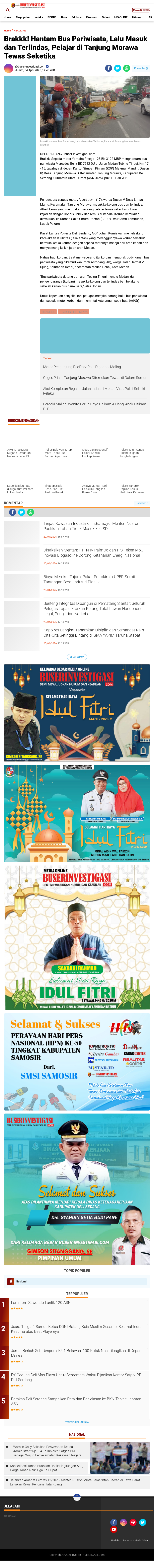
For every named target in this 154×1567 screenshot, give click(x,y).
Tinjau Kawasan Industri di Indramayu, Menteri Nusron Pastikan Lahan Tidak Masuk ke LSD (96, 527)
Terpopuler (23, 17)
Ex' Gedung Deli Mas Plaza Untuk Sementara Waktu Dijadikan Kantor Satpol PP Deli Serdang (76, 1379)
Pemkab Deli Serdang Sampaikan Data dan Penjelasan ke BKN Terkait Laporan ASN (77, 1403)
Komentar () (141, 68)
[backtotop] (77, 1498)
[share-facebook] (108, 68)
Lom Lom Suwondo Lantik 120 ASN (52, 1303)
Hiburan (137, 17)
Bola (64, 17)
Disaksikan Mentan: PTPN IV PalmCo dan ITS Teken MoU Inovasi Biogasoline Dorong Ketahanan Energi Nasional (95, 558)
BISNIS (52, 17)
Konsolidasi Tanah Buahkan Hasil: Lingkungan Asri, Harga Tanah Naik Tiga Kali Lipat (46, 1469)
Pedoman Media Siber (124, 1546)
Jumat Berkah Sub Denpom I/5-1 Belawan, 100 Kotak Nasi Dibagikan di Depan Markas (73, 1354)
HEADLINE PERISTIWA (74, 312)
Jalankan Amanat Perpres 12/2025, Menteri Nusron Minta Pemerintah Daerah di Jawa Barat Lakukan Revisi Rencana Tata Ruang (75, 1483)
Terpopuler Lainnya (77, 1423)
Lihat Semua (77, 657)
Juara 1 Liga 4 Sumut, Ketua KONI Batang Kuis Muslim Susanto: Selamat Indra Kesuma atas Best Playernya (79, 1330)
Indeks (38, 17)
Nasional (21, 1281)
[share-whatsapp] (126, 68)
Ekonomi (91, 17)
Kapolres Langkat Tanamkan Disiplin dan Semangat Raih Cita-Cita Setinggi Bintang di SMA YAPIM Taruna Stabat (93, 638)
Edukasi (77, 17)
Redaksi (116, 1541)
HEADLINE (121, 17)
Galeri (106, 17)
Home (7, 17)
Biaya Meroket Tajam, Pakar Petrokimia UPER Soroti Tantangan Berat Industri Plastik (95, 581)
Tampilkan (142, 503)
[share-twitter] (117, 68)
